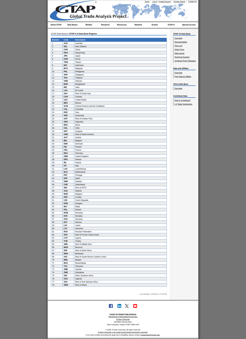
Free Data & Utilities (182, 76)
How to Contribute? (182, 100)
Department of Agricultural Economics (123, 317)
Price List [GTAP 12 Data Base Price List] (178, 46)
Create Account (165, 2)
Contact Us (192, 1)
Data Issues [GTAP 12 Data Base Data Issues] (179, 53)
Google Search (179, 2)
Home (147, 2)
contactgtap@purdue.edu (150, 335)
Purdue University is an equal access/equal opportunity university (123, 332)
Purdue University (123, 319)
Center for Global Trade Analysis (123, 314)
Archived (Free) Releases (185, 61)
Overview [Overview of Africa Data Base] (178, 88)
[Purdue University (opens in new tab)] (55, 2)
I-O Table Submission (183, 104)
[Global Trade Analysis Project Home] (75, 10)
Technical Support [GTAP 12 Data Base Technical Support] (181, 57)
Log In (154, 2)
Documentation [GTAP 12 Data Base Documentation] (180, 42)
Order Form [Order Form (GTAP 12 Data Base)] (179, 49)
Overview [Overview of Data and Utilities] (178, 73)
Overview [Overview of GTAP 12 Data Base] (178, 38)
